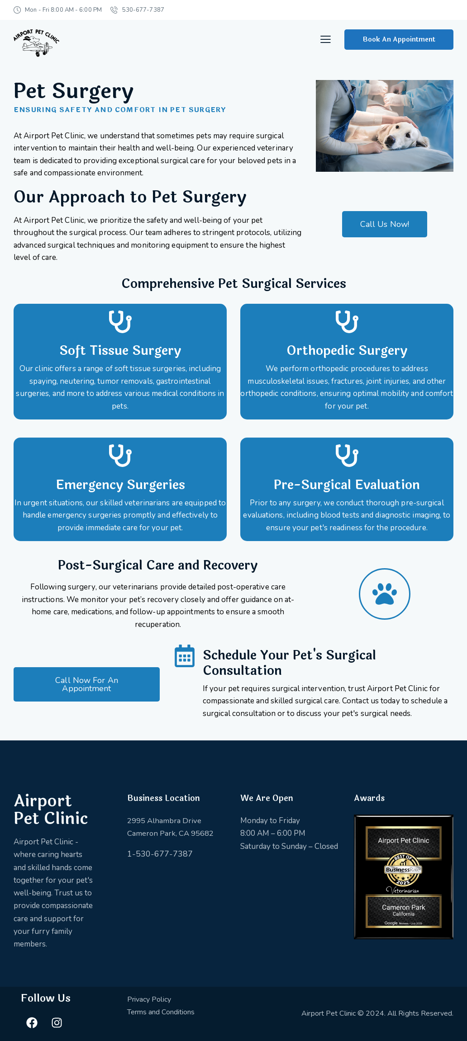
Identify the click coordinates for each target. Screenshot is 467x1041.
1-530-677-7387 (160, 853)
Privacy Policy (149, 999)
